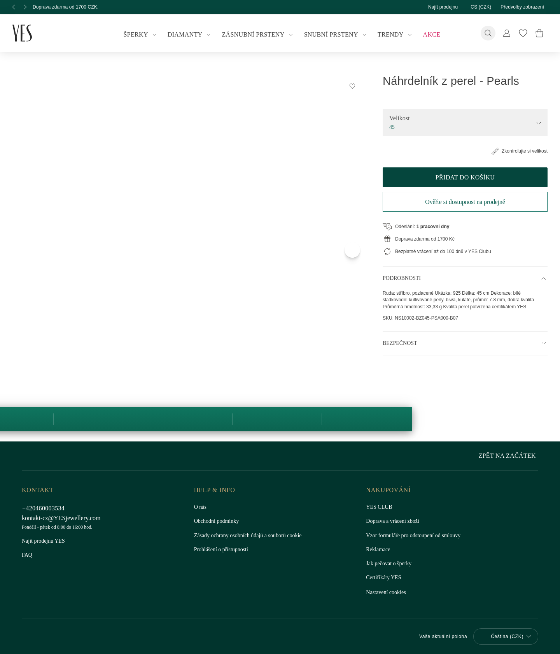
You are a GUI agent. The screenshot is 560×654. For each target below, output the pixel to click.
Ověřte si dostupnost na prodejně (465, 202)
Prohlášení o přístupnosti (222, 549)
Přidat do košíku (465, 177)
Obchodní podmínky (218, 521)
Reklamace (378, 549)
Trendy (392, 35)
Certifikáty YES (382, 577)
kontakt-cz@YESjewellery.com (63, 518)
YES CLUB (378, 507)
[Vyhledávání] (488, 33)
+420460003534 (45, 508)
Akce (426, 34)
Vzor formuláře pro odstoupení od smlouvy (416, 535)
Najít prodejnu (435, 7)
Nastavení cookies (387, 592)
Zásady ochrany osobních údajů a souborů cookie (252, 535)
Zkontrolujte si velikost (517, 151)
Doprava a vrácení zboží (394, 521)
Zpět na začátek (509, 455)
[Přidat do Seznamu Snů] (352, 86)
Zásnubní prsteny (258, 35)
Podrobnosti (402, 278)
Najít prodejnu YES (43, 541)
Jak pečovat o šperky (390, 563)
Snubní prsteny (334, 35)
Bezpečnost (399, 349)
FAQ (27, 555)
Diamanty (192, 35)
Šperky (145, 35)
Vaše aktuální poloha (439, 636)
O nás (201, 507)
